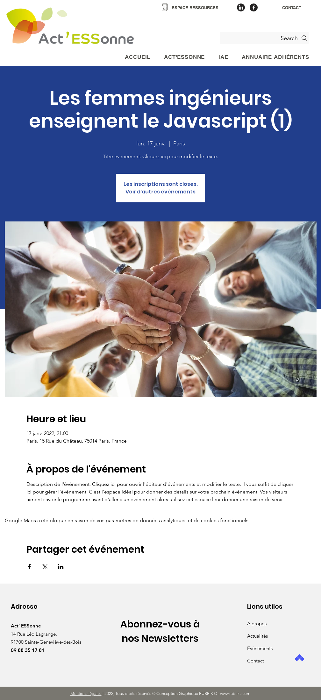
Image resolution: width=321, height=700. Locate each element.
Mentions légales (86, 693)
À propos (257, 623)
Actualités (257, 636)
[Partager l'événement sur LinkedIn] (61, 566)
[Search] (264, 38)
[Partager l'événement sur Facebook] (29, 566)
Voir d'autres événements (160, 191)
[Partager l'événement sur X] (45, 566)
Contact (255, 661)
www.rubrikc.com (235, 693)
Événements (260, 648)
